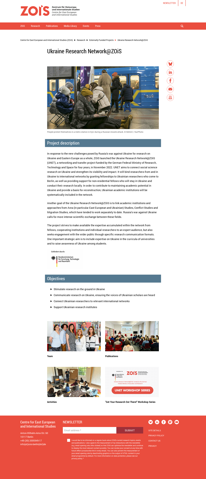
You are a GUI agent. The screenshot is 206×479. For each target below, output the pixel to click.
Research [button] (35, 26)
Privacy (152, 446)
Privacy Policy (156, 435)
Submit (130, 430)
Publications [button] (52, 26)
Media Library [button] (70, 26)
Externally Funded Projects (101, 40)
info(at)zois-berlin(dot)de (33, 444)
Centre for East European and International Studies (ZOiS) (46, 40)
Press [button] (97, 26)
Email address (72, 430)
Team (50, 356)
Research (81, 40)
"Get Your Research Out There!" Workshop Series (130, 401)
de (182, 2)
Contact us (154, 440)
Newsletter (169, 2)
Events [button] (86, 26)
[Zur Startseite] (50, 11)
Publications (111, 356)
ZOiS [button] (22, 26)
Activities (52, 401)
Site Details (154, 430)
